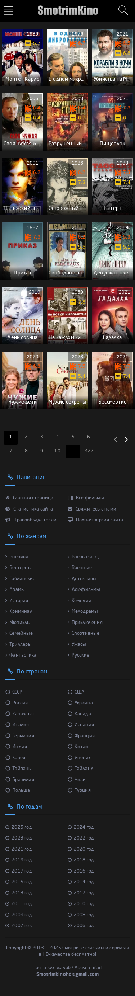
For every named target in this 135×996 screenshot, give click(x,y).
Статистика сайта (29, 509)
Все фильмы (86, 498)
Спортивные (84, 633)
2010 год (81, 904)
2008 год (81, 915)
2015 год (18, 882)
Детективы (82, 579)
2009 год (18, 915)
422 (89, 451)
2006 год (81, 926)
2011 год (18, 904)
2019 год (18, 860)
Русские (79, 655)
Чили (77, 779)
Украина (80, 703)
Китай (78, 746)
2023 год (18, 838)
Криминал (18, 611)
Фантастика (20, 655)
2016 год (81, 871)
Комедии (80, 600)
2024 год (81, 827)
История (16, 600)
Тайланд (81, 768)
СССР (13, 692)
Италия (17, 725)
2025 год (18, 827)
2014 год (81, 882)
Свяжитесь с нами (92, 509)
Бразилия (19, 779)
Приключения (85, 622)
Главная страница (29, 498)
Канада (79, 714)
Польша (17, 790)
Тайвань (18, 768)
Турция (79, 790)
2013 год (18, 893)
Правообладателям (31, 520)
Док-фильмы (84, 589)
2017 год (18, 871)
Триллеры (18, 644)
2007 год (18, 926)
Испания (81, 725)
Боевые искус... (86, 557)
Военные (80, 567)
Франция (81, 736)
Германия (19, 736)
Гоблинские (20, 579)
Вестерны (18, 567)
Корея (15, 758)
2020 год (81, 849)
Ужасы (77, 644)
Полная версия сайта (95, 520)
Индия (16, 746)
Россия (16, 703)
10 (57, 451)
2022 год (81, 838)
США (76, 692)
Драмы (15, 589)
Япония (79, 758)
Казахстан (20, 714)
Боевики (16, 557)
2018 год (81, 860)
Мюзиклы (18, 622)
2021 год (18, 849)
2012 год (81, 893)
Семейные (19, 633)
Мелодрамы (83, 611)
